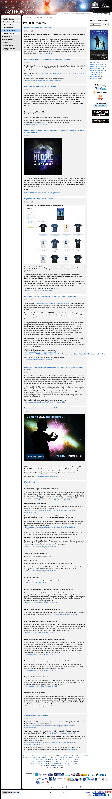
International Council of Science (90, 787)
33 (58, 757)
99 (41, 765)
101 (48, 765)
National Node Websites (11, 792)
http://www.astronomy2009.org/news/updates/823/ (41, 654)
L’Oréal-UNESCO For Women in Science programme (53, 303)
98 (79, 763)
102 (52, 765)
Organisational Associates (98, 66)
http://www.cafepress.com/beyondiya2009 (39, 290)
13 (56, 755)
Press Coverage (9, 33)
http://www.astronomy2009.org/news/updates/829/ (54, 500)
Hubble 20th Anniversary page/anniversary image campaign (42, 193)
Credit (56, 792)
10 (48, 755)
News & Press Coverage (11, 22)
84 (41, 763)
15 (61, 755)
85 (44, 763)
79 (79, 761)
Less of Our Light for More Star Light (37, 27)
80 (31, 763)
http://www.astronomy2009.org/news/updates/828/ (41, 571)
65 (41, 761)
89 (55, 763)
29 (47, 757)
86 (47, 763)
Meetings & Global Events (9, 49)
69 (52, 761)
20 (75, 755)
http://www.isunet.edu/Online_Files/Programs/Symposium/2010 (45, 402)
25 (36, 757)
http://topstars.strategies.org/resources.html (39, 706)
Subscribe (87, 13)
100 (45, 765)
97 (77, 763)
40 (77, 757)
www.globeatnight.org (45, 53)
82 (36, 763)
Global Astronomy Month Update (36, 715)
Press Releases (9, 25)
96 (74, 763)
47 (44, 759)
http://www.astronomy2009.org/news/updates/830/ (41, 547)
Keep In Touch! (8, 45)
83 (39, 763)
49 (50, 759)
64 (39, 761)
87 (50, 763)
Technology (61, 792)
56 (68, 759)
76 (71, 761)
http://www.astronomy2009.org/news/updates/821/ (41, 686)
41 (80, 757)
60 (79, 759)
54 (63, 759)
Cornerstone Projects (96, 70)
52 (58, 759)
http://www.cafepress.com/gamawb (64, 733)
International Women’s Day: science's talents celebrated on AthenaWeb (50, 296)
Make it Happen (70, 13)
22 (80, 755)
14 (59, 755)
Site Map (62, 13)
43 (33, 759)
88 (52, 763)
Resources (6, 42)
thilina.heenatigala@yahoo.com (37, 124)
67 (47, 761)
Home (25, 17)
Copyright (50, 792)
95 (71, 763)
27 (42, 757)
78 (77, 761)
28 (45, 757)
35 (63, 757)
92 (63, 763)
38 (72, 757)
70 (55, 761)
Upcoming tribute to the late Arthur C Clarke (40, 86)
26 (39, 757)
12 (53, 755)
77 (74, 761)
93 (66, 763)
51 (55, 759)
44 (36, 759)
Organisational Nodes (97, 64)
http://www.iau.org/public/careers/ (36, 583)
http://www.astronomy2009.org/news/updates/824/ (41, 632)
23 (31, 757)
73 (63, 761)
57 (71, 759)
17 (67, 755)
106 (66, 765)
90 (58, 763)
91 (60, 763)
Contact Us (79, 13)
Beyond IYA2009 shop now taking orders (39, 199)
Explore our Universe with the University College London (44, 408)
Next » (86, 755)
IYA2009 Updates (10, 31)
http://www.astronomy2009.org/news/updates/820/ (41, 670)
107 (69, 765)
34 (61, 757)
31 (53, 757)
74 (66, 761)
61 (31, 761)
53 (60, 759)
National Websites (96, 68)
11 (50, 755)
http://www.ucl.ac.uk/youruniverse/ (47, 476)
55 (66, 759)
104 (59, 765)
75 (68, 761)
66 (44, 761)
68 (50, 761)
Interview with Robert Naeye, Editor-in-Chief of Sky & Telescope (47, 59)
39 (74, 757)
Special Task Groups (96, 72)
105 (62, 765)
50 (52, 759)
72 (60, 761)
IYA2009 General (8, 19)
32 (55, 757)
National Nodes (95, 63)
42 (31, 759)
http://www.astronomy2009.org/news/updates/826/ (41, 602)
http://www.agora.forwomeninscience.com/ (39, 359)
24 (34, 757)
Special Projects (95, 74)
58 (74, 759)
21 (78, 755)
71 (58, 761)
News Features (9, 28)
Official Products (95, 76)
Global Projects (8, 39)
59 (77, 759)
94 (68, 763)
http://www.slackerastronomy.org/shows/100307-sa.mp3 (43, 80)
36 (66, 757)
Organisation (7, 36)
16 (64, 755)
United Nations (71, 787)
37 (69, 757)
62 (33, 761)
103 (55, 765)
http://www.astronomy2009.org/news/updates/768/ (62, 614)
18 (69, 755)
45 (39, 759)
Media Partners (95, 78)
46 (41, 759)
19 (72, 755)
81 (33, 763)
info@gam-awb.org (72, 749)
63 (36, 761)
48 (47, 759)
